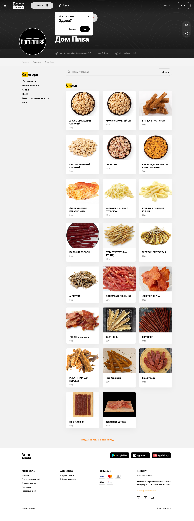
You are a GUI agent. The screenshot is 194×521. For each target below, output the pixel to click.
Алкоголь (37, 62)
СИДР (25, 94)
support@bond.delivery (146, 491)
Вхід (183, 5)
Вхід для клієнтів (67, 475)
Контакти (142, 471)
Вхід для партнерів (68, 479)
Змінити (72, 29)
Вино (24, 102)
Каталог (42, 5)
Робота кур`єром (29, 491)
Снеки (25, 89)
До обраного (29, 81)
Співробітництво (29, 483)
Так (84, 29)
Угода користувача (28, 508)
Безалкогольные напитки (35, 98)
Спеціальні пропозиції (31, 479)
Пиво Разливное (30, 85)
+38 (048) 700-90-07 (145, 475)
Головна (25, 62)
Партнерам (26, 487)
